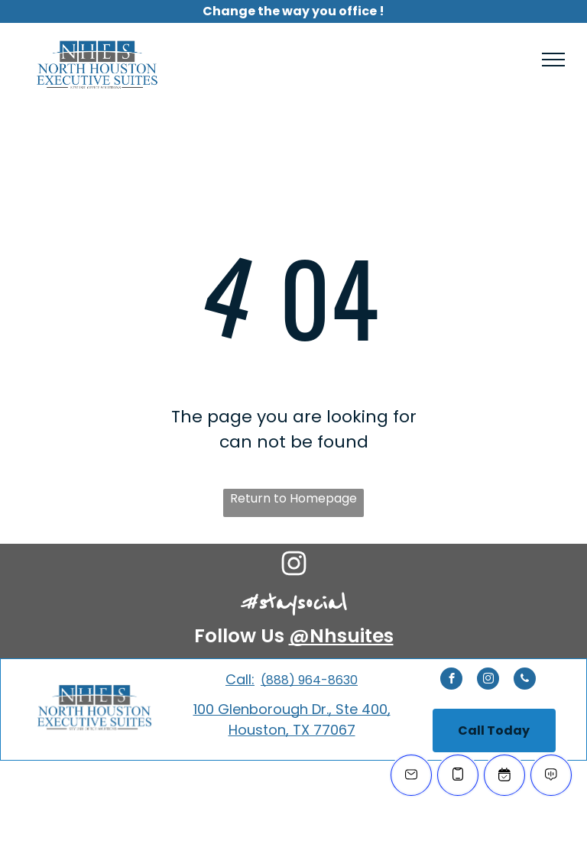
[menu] (553, 59)
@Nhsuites (341, 635)
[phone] (525, 680)
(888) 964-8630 (309, 680)
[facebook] (451, 680)
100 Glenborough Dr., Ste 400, (292, 709)
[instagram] (488, 680)
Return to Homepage (293, 498)
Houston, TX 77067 (292, 729)
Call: (240, 679)
